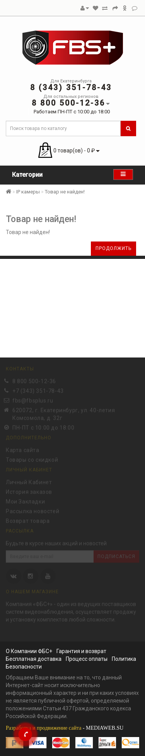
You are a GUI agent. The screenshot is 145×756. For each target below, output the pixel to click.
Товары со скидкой (32, 459)
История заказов (29, 491)
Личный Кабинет (29, 482)
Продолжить (113, 248)
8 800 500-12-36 (34, 381)
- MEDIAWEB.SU (64, 728)
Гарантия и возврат (81, 651)
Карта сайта (22, 449)
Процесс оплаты (86, 659)
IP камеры (28, 192)
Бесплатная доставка (33, 659)
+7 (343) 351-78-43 (38, 390)
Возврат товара (27, 520)
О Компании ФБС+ (29, 651)
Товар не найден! (65, 192)
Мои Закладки (25, 501)
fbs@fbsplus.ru (32, 400)
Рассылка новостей (32, 511)
